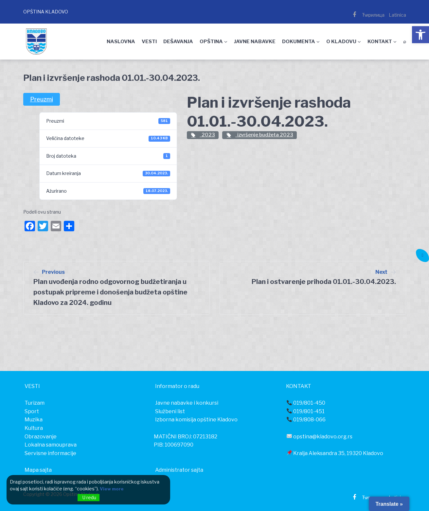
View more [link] (112, 489)
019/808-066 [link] (306, 419)
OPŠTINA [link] (211, 41)
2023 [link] (202, 135)
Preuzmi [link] (41, 99)
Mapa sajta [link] (38, 470)
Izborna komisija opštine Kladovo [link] (196, 419)
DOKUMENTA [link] (298, 41)
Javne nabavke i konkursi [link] (186, 403)
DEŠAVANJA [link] (178, 41)
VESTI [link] (149, 41)
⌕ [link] (404, 41)
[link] (420, 34)
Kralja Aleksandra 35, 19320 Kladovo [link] (335, 453)
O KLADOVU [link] (341, 41)
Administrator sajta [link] (179, 470)
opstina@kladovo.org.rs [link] (319, 436)
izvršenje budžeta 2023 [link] (259, 135)
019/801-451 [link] (306, 411)
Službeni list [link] (170, 411)
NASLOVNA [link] (121, 41)
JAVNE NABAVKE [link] (255, 41)
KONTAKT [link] (379, 41)
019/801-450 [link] (306, 403)
